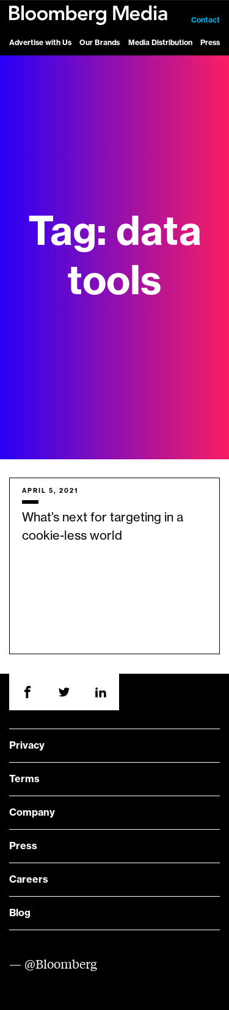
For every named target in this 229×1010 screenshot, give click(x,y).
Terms (24, 779)
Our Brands (99, 42)
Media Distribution (160, 42)
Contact (205, 20)
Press (210, 42)
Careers (28, 880)
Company (32, 813)
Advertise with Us (40, 42)
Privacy (27, 745)
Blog (20, 913)
